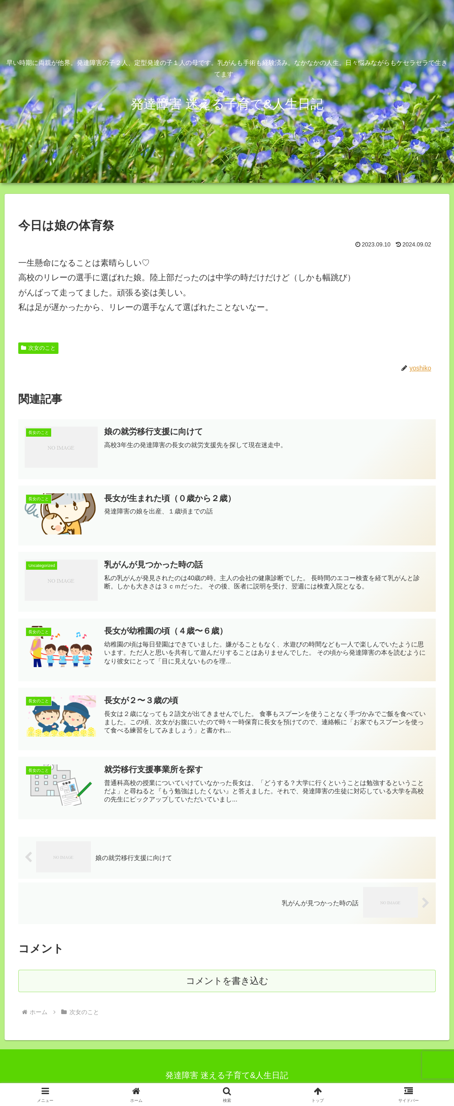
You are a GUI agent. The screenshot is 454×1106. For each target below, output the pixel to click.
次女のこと (38, 348)
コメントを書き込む (227, 984)
